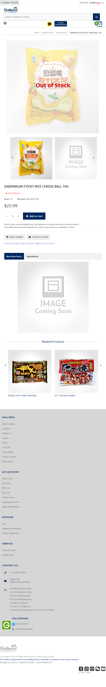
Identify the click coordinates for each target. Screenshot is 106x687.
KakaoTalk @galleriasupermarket (20, 580)
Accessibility (7, 452)
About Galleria (8, 424)
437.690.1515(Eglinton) (20, 606)
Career (5, 438)
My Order (6, 483)
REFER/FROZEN (47, 33)
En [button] (100, 3)
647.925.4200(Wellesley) (21, 599)
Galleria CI (6, 433)
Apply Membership (10, 506)
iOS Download (20, 623)
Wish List (6, 488)
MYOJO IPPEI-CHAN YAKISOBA (22, 395)
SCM (88, 672)
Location (6, 428)
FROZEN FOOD (61, 33)
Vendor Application (10, 533)
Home (36, 33)
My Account (7, 478)
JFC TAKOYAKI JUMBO (65, 395)
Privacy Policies (9, 456)
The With (6, 447)
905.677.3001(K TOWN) (43, 610)
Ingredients (33, 256)
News (4, 442)
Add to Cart (36, 216)
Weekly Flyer (8, 555)
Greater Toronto (10, 2)
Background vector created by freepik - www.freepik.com (26, 662)
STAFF (82, 672)
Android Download (22, 629)
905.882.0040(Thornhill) (20, 588)
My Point (6, 492)
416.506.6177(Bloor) (19, 603)
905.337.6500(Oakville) (20, 595)
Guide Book (7, 461)
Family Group (8, 497)
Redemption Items (10, 502)
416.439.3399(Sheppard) (21, 610)
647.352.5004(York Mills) (21, 592)
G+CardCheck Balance (60, 24)
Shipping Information (11, 528)
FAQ (4, 523)
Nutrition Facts (14, 256)
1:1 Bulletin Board (18, 572)
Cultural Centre (9, 550)
